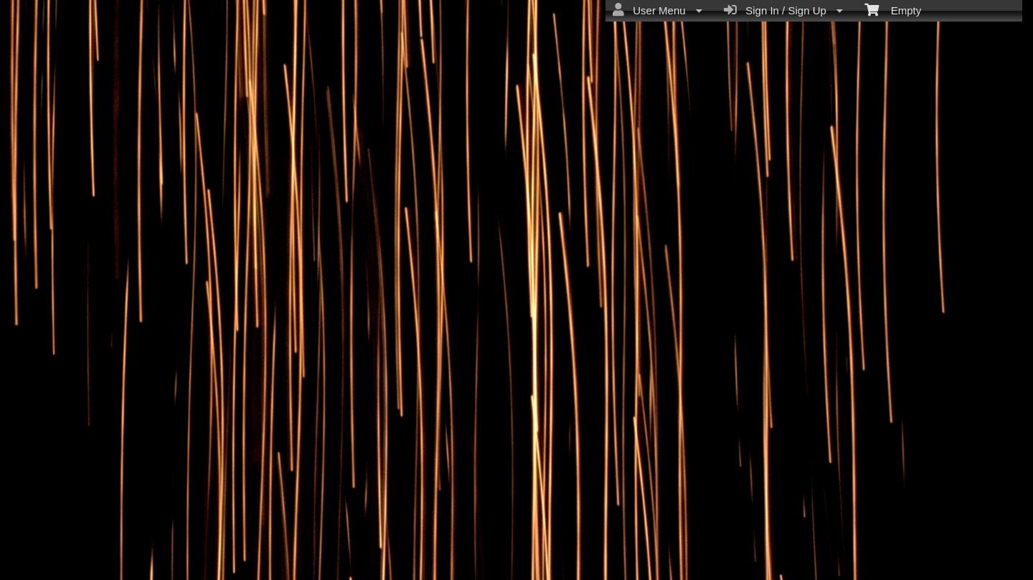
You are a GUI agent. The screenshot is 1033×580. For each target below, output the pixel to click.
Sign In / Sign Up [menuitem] (783, 10)
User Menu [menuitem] (657, 10)
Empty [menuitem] (892, 9)
